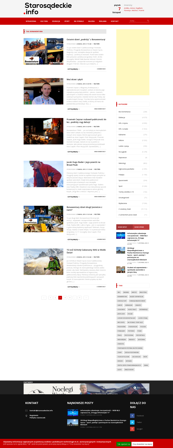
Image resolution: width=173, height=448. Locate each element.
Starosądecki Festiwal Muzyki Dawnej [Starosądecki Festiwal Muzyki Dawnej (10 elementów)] (130, 348)
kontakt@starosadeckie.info (41, 410)
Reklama (102, 21)
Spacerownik (123, 180)
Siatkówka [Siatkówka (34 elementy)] (141, 339)
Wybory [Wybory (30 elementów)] (120, 361)
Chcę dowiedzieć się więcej (142, 444)
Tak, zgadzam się (124, 444)
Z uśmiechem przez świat (128, 215)
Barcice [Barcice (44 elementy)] (134, 292)
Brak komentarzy (99, 109)
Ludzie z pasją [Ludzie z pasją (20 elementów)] (142, 318)
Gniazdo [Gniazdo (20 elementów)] (138, 305)
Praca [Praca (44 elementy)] (119, 335)
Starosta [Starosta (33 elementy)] (121, 344)
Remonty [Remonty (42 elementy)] (132, 339)
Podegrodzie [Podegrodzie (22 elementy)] (133, 326)
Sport (67, 21)
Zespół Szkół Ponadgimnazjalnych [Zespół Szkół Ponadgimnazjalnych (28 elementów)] (129, 365)
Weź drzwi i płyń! (75, 79)
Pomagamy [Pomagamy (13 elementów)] (121, 331)
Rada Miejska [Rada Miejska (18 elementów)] (122, 339)
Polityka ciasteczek (37, 418)
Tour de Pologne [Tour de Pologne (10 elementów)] (123, 356)
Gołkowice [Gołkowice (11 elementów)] (121, 309)
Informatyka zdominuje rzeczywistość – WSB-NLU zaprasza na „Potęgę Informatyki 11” (100, 411)
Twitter (136, 422)
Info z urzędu (123, 129)
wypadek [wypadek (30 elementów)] (129, 361)
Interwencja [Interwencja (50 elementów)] (143, 309)
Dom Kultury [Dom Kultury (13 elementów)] (122, 301)
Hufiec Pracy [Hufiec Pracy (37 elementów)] (132, 309)
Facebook (137, 416)
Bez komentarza (124, 112)
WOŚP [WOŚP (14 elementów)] (145, 356)
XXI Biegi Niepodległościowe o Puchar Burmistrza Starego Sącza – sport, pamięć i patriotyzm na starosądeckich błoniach (103, 422)
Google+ (136, 429)
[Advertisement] (132, 62)
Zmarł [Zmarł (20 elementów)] (146, 365)
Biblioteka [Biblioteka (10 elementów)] (143, 292)
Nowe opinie (139, 227)
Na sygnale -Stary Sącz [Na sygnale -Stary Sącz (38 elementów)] (135, 322)
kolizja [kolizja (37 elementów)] (130, 314)
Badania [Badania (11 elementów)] (126, 292)
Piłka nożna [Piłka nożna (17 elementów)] (121, 326)
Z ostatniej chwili (125, 209)
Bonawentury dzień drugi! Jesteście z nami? (84, 208)
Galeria (91, 21)
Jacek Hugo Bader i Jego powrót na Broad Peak (83, 163)
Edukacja (56, 21)
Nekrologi (122, 163)
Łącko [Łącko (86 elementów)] (120, 369)
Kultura (44, 21)
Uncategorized (124, 198)
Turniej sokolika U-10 (126, 192)
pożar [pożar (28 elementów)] (139, 331)
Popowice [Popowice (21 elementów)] (131, 331)
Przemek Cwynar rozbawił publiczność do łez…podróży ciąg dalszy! (86, 120)
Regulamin (34, 415)
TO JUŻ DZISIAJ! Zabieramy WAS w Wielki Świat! (86, 251)
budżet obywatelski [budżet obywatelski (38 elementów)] (136, 296)
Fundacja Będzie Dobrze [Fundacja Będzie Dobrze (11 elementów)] (137, 301)
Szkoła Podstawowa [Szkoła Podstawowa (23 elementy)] (132, 352)
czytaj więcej (73, 69)
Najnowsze (123, 157)
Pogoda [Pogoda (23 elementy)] (143, 326)
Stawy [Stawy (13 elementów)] (120, 352)
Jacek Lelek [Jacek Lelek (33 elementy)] (121, 314)
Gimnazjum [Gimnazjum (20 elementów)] (128, 305)
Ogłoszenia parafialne (126, 169)
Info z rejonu (123, 123)
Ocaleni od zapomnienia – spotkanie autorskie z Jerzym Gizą (137, 269)
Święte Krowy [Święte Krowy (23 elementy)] (129, 369)
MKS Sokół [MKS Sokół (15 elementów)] (121, 322)
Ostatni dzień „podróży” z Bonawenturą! (86, 39)
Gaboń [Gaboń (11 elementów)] (120, 305)
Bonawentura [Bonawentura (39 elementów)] (122, 296)
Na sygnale (79, 21)
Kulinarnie (122, 135)
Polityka (121, 175)
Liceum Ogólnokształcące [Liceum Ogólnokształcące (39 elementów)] (126, 318)
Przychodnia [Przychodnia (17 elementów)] (129, 335)
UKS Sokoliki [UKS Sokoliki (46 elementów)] (136, 356)
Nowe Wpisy (122, 227)
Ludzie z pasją (124, 146)
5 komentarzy (101, 286)
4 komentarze (101, 69)
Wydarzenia (31, 21)
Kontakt (115, 21)
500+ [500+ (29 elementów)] (119, 292)
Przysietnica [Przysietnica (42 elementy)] (140, 335)
